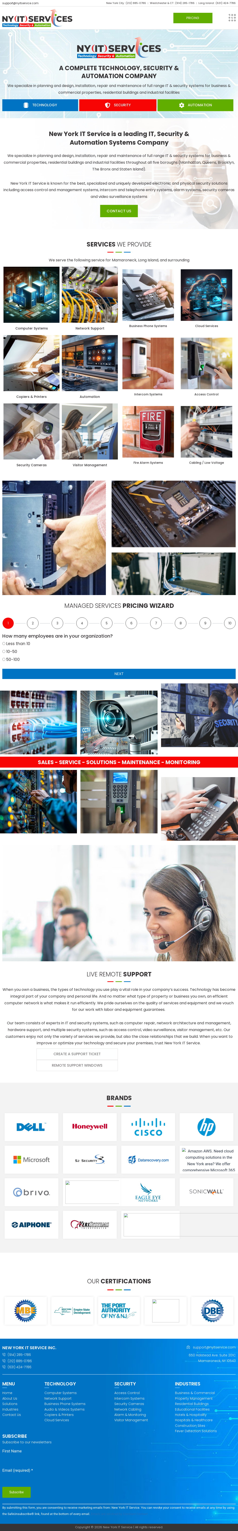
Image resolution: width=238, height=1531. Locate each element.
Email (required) (17, 1470)
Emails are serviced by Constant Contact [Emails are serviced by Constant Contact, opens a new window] (119, 1514)
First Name (12, 1451)
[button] (232, 18)
